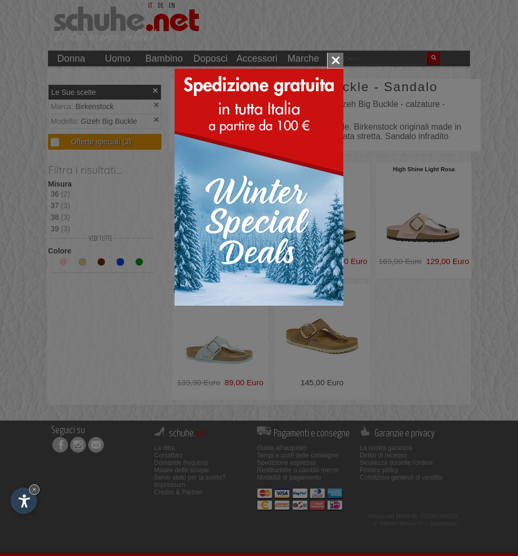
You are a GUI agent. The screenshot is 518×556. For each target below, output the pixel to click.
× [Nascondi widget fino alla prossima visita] (34, 489)
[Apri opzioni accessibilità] (24, 500)
